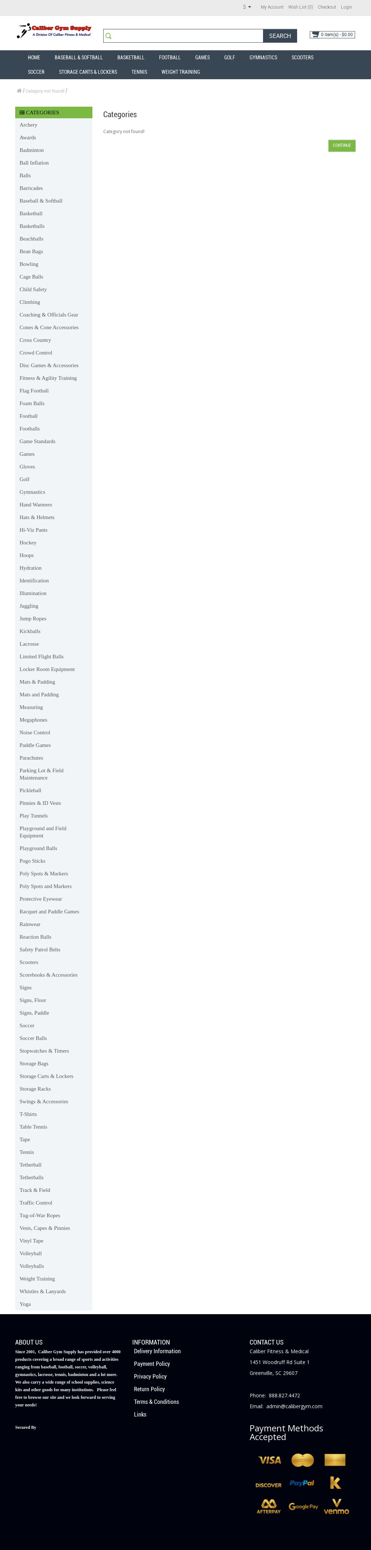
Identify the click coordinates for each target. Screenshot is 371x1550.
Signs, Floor (33, 1000)
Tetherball (31, 1165)
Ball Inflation (34, 163)
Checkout (327, 7)
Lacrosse (29, 644)
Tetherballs (31, 1177)
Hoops (27, 555)
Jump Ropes (33, 618)
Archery (28, 125)
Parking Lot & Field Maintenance (41, 774)
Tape (25, 1139)
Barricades (31, 188)
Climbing (30, 302)
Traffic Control (36, 1203)
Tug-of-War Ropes (40, 1215)
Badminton (32, 150)
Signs (26, 987)
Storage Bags (34, 1063)
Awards (28, 137)
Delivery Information (157, 1351)
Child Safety (33, 289)
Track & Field (35, 1190)
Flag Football (34, 391)
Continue (342, 145)
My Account (272, 7)
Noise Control (35, 732)
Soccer (36, 72)
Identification (34, 580)
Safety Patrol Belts (40, 949)
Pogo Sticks (32, 861)
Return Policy (149, 1389)
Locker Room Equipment (47, 669)
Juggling (29, 606)
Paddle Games (35, 745)
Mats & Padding (37, 682)
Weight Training (181, 72)
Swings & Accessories (44, 1101)
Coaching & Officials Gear (49, 315)
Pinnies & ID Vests (40, 803)
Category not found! (44, 91)
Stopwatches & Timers (44, 1051)
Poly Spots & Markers (44, 873)
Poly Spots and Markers (46, 886)
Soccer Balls (33, 1038)
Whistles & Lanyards (43, 1291)
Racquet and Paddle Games (49, 911)
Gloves (27, 467)
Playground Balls (38, 848)
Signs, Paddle (34, 1013)
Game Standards (37, 441)
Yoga (25, 1304)
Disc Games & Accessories (49, 365)
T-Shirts (28, 1114)
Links (140, 1414)
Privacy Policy (150, 1376)
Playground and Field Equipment (43, 831)
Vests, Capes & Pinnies (45, 1228)
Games (202, 57)
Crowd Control (36, 353)
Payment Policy (152, 1363)
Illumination (33, 593)
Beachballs (31, 239)
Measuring (31, 707)
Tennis (139, 72)
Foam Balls (32, 403)
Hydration (31, 568)
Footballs (30, 429)
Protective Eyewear (41, 899)
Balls (25, 175)
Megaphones (33, 720)
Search (280, 36)
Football (170, 57)
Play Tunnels (34, 816)
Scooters (302, 57)
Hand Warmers (36, 505)
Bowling (29, 264)
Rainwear (30, 924)
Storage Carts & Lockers (88, 72)
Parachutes (31, 758)
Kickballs (30, 631)
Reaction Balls (35, 937)
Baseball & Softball (79, 57)
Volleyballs (32, 1266)
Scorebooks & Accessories (49, 975)
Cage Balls (31, 277)
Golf (229, 57)
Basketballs (32, 226)
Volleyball (31, 1253)
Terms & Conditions (156, 1401)
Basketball (131, 57)
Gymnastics (263, 57)
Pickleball (30, 790)
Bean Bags (31, 251)
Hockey (28, 542)
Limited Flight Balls (42, 656)
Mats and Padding (39, 694)
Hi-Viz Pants (33, 530)
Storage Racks (35, 1089)
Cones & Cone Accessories (49, 327)
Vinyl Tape (31, 1241)
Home (34, 57)
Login (346, 7)
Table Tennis (33, 1127)
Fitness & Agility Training (48, 378)
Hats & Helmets (37, 517)
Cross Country (35, 340)
